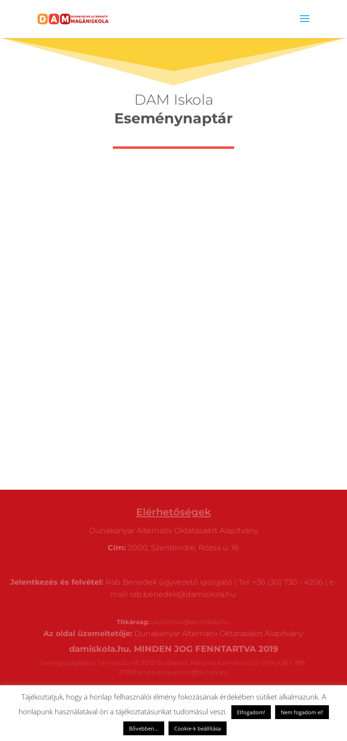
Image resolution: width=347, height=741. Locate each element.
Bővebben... (144, 728)
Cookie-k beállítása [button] (197, 728)
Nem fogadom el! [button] (302, 712)
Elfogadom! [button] (251, 712)
